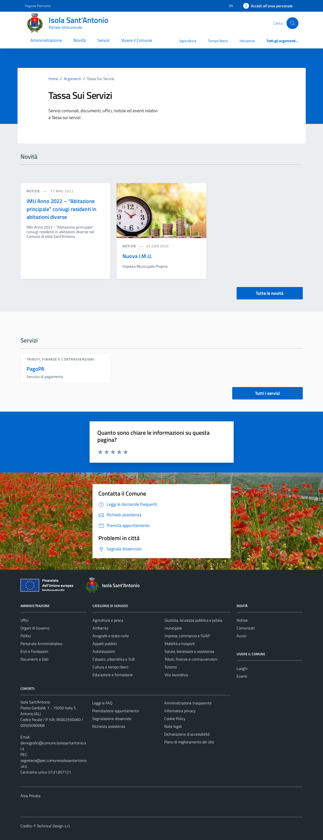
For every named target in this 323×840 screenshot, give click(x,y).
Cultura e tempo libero (110, 667)
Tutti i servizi (267, 393)
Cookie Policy (174, 718)
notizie (34, 191)
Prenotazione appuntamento (115, 711)
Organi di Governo (34, 628)
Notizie (242, 620)
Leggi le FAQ (102, 703)
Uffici (24, 620)
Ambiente (100, 628)
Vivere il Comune (136, 40)
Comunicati (246, 628)
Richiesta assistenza (108, 726)
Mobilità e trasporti (180, 643)
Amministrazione (46, 40)
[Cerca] (292, 23)
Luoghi (242, 668)
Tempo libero (218, 41)
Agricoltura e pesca (107, 620)
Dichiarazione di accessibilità (187, 734)
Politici (25, 636)
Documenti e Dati (34, 659)
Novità (80, 40)
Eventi (242, 676)
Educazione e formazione (112, 675)
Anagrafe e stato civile (110, 636)
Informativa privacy (179, 711)
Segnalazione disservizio (111, 718)
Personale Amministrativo (41, 643)
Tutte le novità (269, 293)
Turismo (171, 667)
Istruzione (247, 41)
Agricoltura (187, 41)
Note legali (173, 726)
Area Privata (30, 796)
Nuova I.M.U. (137, 256)
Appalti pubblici (104, 643)
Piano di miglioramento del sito (189, 742)
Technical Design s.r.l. (53, 826)
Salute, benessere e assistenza (189, 651)
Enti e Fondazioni (34, 651)
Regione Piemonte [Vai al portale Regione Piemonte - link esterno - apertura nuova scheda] (38, 5)
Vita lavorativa (176, 675)
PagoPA (36, 369)
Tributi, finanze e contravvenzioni (60, 359)
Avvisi (241, 636)
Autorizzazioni (103, 651)
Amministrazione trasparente (188, 703)
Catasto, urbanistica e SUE (113, 659)
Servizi (103, 40)
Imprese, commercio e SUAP (187, 636)
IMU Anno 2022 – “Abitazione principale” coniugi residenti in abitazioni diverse (62, 209)
